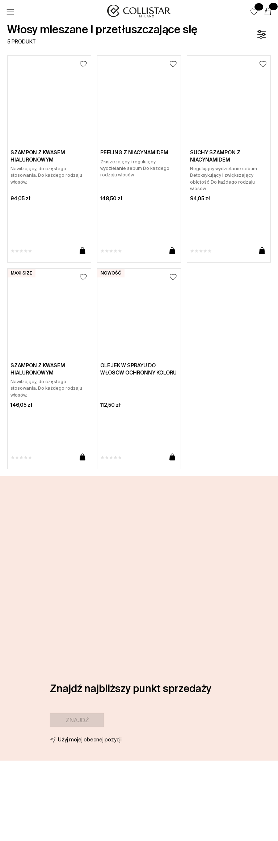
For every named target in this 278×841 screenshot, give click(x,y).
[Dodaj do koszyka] (82, 251)
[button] (254, 11)
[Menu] (10, 12)
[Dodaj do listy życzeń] (83, 63)
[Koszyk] (268, 12)
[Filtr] (261, 34)
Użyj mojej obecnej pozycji (90, 739)
